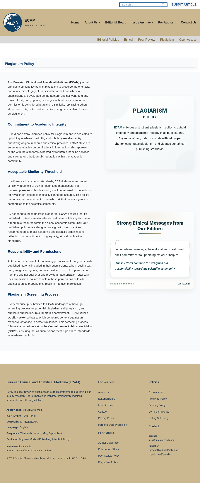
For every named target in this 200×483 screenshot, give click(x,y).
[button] (99, 22)
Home (75, 22)
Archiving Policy (158, 398)
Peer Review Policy (108, 455)
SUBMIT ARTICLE (184, 4)
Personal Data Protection (112, 424)
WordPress (35, 478)
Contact (102, 411)
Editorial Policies (108, 39)
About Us (103, 392)
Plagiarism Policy (108, 462)
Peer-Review (146, 39)
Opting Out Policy (159, 418)
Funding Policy (157, 405)
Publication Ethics (108, 449)
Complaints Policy (159, 411)
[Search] (139, 4)
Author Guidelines (108, 442)
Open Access (187, 39)
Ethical (128, 39)
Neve (6, 478)
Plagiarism (167, 39)
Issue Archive (105, 405)
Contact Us (188, 22)
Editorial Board (115, 22)
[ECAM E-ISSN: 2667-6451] (24, 22)
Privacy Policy (106, 418)
